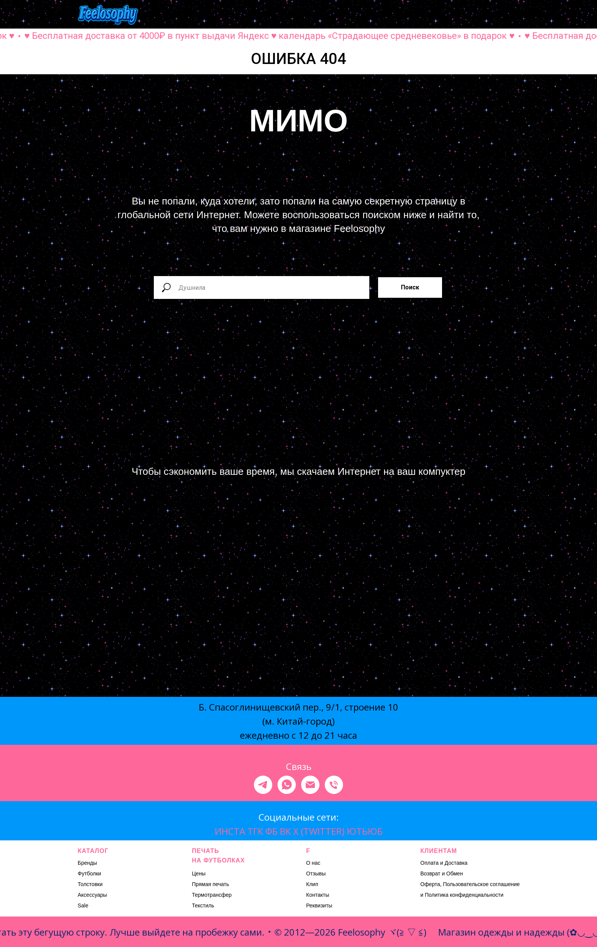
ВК (285, 831)
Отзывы (316, 873)
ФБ (271, 831)
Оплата (429, 863)
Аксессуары (92, 895)
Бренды (87, 863)
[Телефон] (334, 785)
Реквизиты (319, 905)
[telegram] (263, 785)
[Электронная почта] (310, 785)
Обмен (454, 873)
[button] (438, 14)
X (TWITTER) (319, 831)
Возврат (430, 873)
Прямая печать (210, 884)
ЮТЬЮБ (365, 831)
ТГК (255, 831)
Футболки (89, 873)
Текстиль (203, 905)
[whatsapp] (287, 785)
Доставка (456, 863)
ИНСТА (230, 831)
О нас (313, 863)
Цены (199, 873)
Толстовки (90, 884)
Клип (312, 884)
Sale (83, 905)
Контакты (317, 895)
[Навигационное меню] (514, 15)
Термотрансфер (211, 895)
